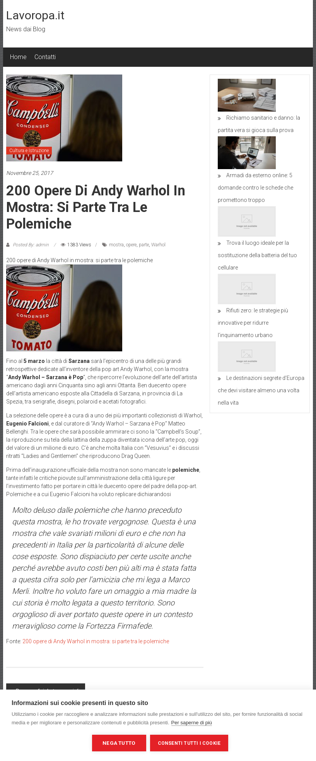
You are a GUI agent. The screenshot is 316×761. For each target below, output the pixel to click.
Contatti (45, 57)
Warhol (158, 244)
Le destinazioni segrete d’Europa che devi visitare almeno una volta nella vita (261, 390)
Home (18, 57)
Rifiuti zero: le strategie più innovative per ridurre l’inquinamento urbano (253, 322)
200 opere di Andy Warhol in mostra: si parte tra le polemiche (95, 641)
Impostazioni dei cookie (49, 743)
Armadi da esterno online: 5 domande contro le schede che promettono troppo (255, 187)
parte (144, 244)
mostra (116, 244)
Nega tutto (118, 743)
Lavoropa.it (35, 15)
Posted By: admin (31, 244)
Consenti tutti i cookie (189, 743)
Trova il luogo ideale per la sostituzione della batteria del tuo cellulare (257, 255)
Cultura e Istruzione (29, 150)
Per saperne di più (191, 722)
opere (131, 244)
